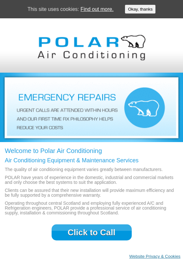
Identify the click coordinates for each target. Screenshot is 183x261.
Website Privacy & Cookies (154, 256)
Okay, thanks (140, 9)
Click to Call (91, 232)
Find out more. (96, 9)
